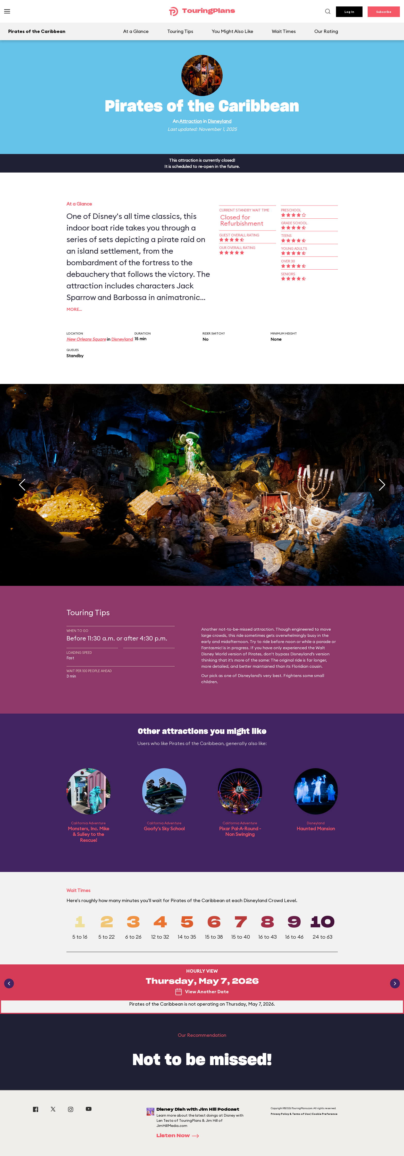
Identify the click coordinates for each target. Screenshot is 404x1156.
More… (74, 309)
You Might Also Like (232, 31)
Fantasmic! (211, 647)
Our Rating (326, 31)
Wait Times (284, 31)
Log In (349, 12)
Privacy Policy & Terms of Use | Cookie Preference (304, 1114)
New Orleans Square (86, 339)
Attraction (190, 121)
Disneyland (219, 121)
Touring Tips (180, 31)
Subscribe (383, 12)
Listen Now (179, 1136)
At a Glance (136, 31)
